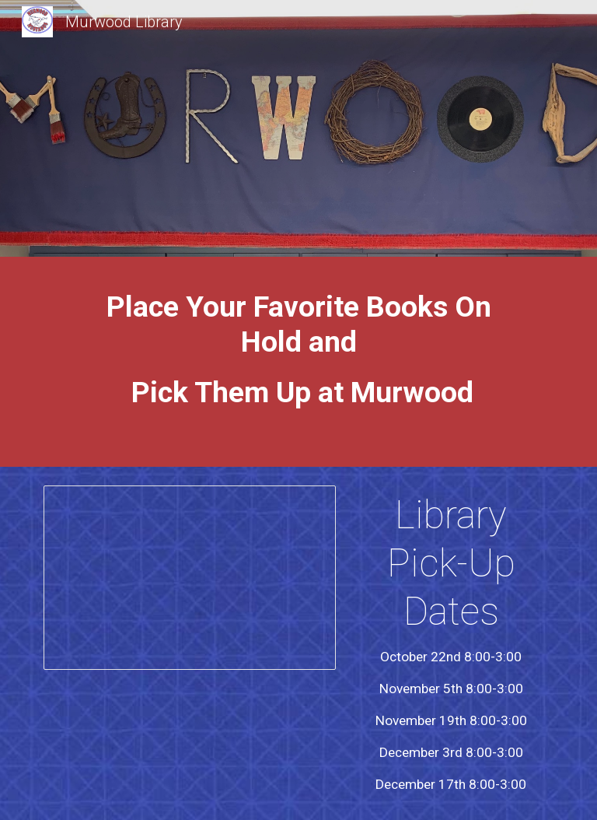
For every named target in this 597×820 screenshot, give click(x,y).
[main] (298, 365)
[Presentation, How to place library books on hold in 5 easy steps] (189, 577)
